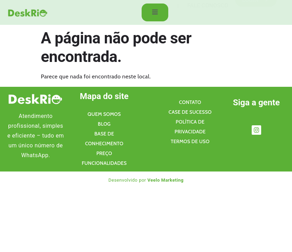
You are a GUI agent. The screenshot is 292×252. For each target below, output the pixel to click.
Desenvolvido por (146, 180)
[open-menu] (153, 13)
